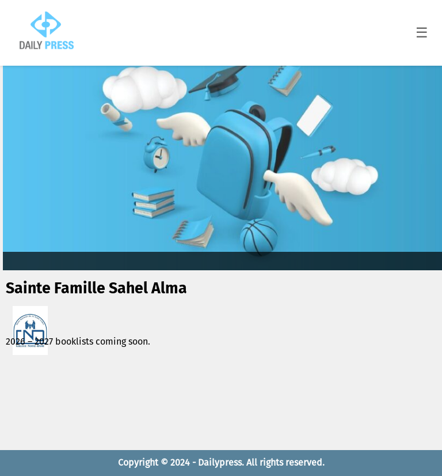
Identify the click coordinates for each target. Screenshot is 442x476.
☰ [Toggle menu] (422, 32)
